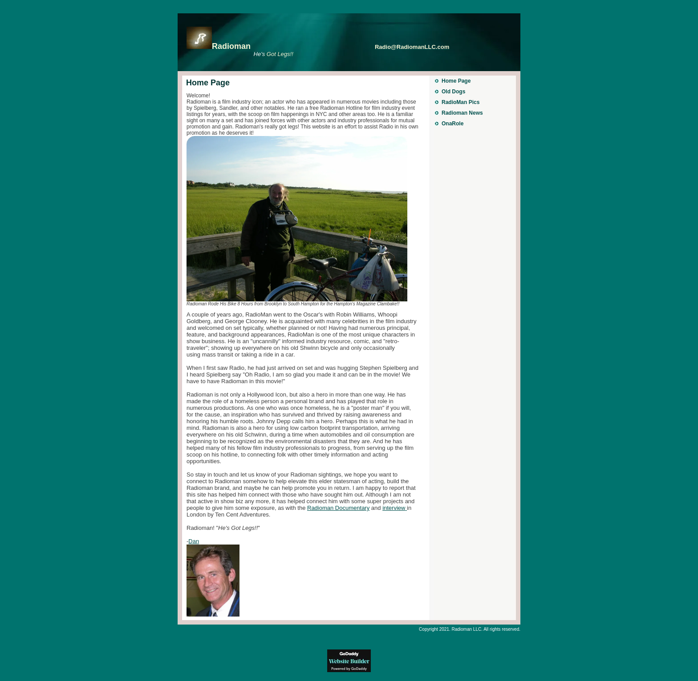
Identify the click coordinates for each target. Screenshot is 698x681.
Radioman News (462, 113)
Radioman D (338, 508)
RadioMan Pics (460, 102)
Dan (193, 541)
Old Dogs (453, 91)
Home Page (456, 81)
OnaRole (452, 123)
